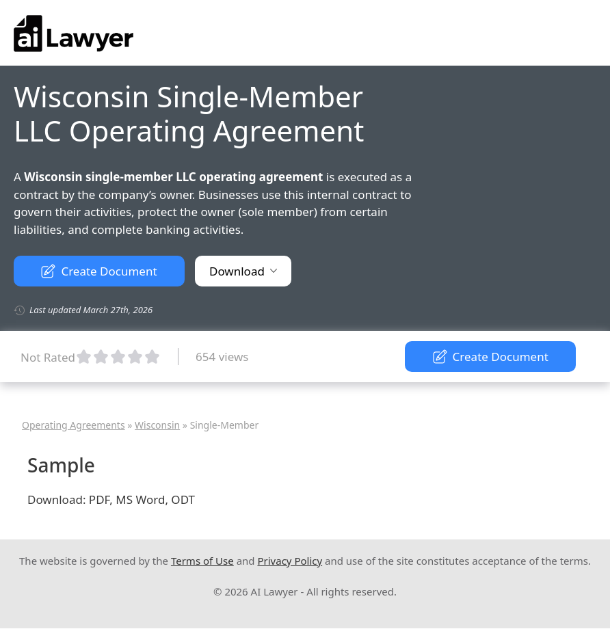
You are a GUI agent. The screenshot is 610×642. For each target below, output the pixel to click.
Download (243, 271)
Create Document (99, 271)
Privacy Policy (289, 560)
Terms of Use (202, 560)
